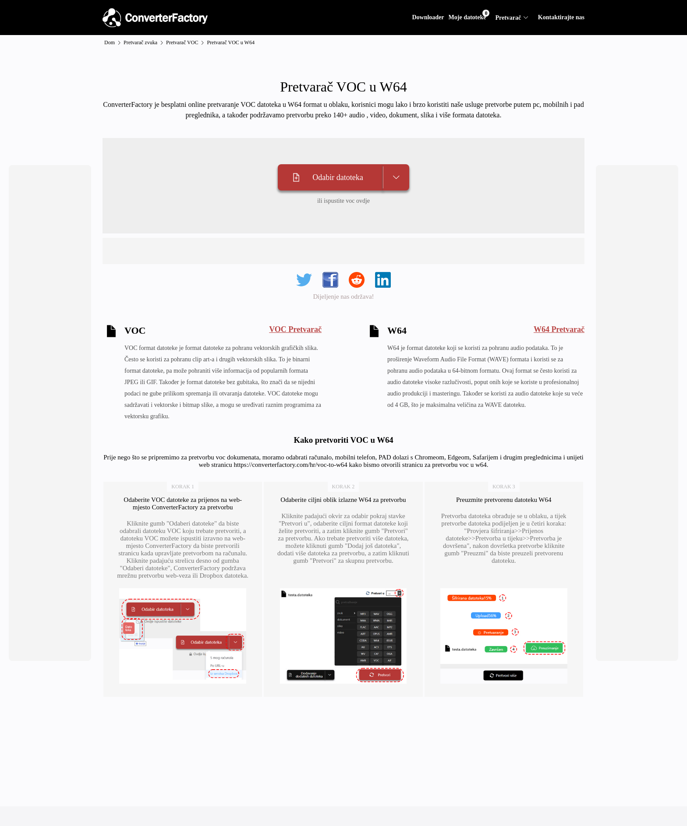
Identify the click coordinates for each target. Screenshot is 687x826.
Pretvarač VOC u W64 (231, 42)
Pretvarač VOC (182, 42)
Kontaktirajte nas (561, 17)
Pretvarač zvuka (140, 42)
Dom (109, 42)
